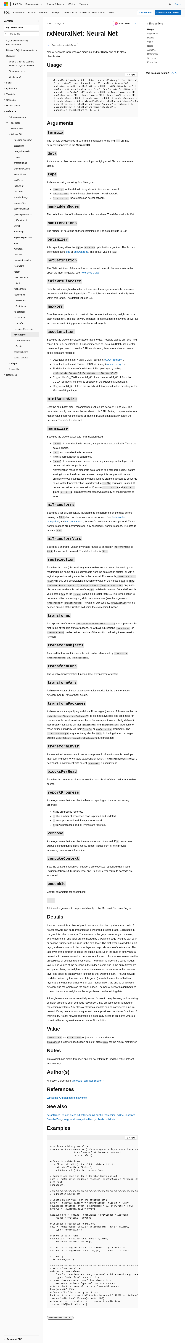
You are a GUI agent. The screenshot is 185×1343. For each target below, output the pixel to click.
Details (150, 37)
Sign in (177, 4)
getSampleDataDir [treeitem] (23, 214)
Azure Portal (145, 12)
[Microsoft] (6, 4)
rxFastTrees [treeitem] (19, 312)
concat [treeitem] (17, 157)
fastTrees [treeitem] (18, 191)
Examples (152, 62)
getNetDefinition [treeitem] (21, 208)
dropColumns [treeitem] (20, 163)
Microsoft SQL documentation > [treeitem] (21, 50)
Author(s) (151, 50)
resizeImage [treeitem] (20, 289)
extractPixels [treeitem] (20, 174)
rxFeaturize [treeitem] (19, 317)
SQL (59, 23)
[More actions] (135, 23)
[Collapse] (38, 21)
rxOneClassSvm (126, 1115)
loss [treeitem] (16, 243)
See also (151, 58)
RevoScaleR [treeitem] (17, 128)
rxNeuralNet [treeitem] (20, 334)
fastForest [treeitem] (19, 180)
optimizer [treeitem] (18, 283)
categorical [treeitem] (19, 146)
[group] (92, 97)
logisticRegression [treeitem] (23, 237)
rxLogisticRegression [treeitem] (24, 329)
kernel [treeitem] (17, 226)
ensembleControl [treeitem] (22, 168)
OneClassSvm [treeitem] (21, 277)
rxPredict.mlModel (105, 1119)
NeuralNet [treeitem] (19, 266)
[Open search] (170, 4)
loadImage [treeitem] (19, 231)
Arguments (152, 33)
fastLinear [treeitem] (18, 186)
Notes (150, 46)
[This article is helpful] (172, 73)
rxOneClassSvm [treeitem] (22, 340)
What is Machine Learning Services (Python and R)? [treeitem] (21, 63)
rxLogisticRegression (104, 1115)
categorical (53, 521)
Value (150, 41)
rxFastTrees (53, 1115)
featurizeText (119, 517)
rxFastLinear (84, 1115)
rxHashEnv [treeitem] (19, 323)
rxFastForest (69, 1115)
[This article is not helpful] (176, 73)
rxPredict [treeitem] (18, 346)
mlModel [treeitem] (18, 254)
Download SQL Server (168, 12)
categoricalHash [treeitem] (21, 151)
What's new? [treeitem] (15, 77)
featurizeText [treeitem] (20, 203)
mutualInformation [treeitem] (22, 260)
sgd (68, 251)
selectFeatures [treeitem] (21, 357)
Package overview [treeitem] (23, 140)
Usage (150, 29)
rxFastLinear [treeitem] (20, 306)
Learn (50, 23)
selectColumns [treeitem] (21, 352)
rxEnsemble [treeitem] (19, 294)
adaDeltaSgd (81, 251)
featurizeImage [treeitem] (21, 197)
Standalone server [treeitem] (18, 71)
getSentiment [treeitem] (20, 220)
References (153, 54)
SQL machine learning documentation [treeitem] (17, 42)
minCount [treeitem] (18, 249)
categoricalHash (74, 521)
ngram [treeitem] (17, 272)
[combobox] (21, 27)
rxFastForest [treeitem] (20, 300)
